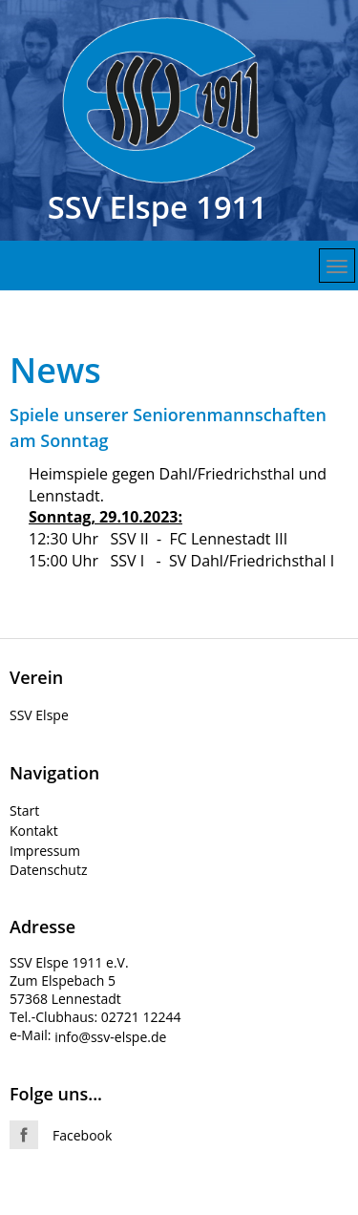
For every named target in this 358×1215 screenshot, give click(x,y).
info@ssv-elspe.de (110, 1037)
